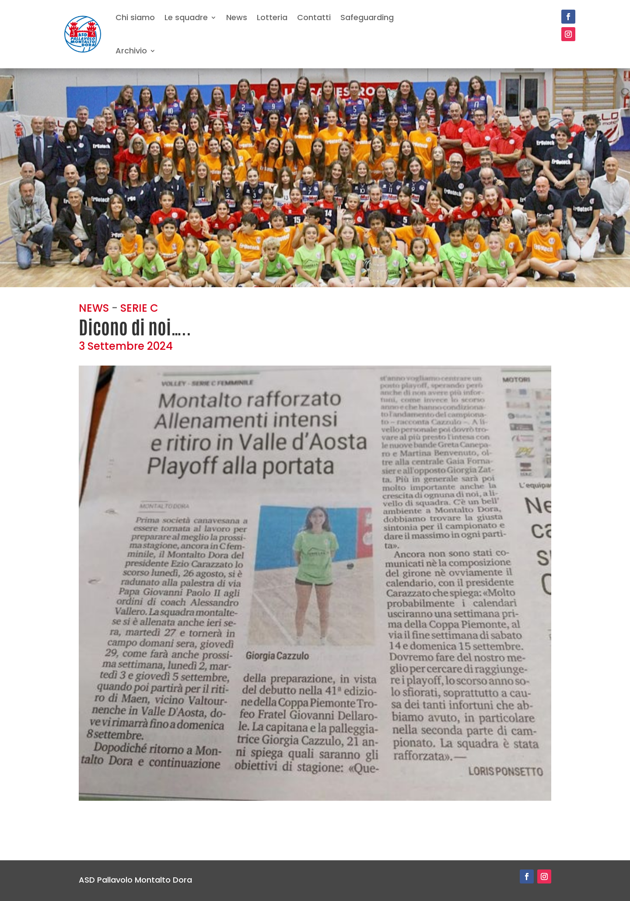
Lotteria (272, 17)
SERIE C (139, 308)
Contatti (314, 17)
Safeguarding (367, 17)
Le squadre (186, 17)
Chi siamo (135, 17)
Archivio (131, 50)
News (236, 17)
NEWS (94, 308)
